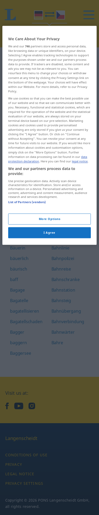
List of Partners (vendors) (27, 225)
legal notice (80, 184)
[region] (49, 158)
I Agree (49, 256)
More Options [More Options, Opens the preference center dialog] (49, 242)
